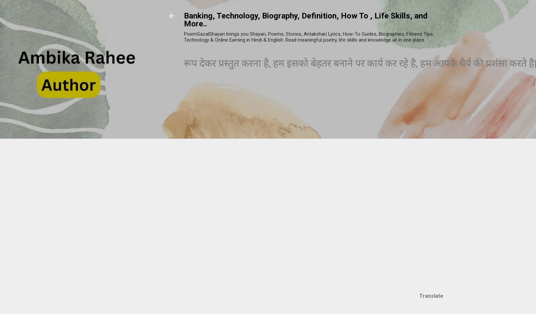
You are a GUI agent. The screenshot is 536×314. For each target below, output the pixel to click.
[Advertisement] (440, 187)
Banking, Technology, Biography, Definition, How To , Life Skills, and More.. (306, 19)
